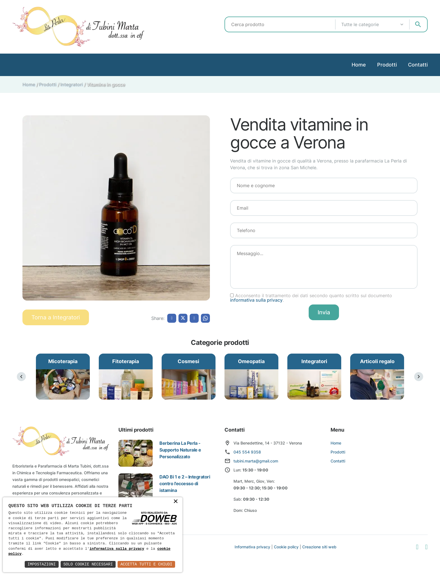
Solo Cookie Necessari (88, 564)
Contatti (418, 65)
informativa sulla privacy (256, 300)
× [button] (175, 501)
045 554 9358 (247, 452)
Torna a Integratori (55, 317)
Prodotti (387, 65)
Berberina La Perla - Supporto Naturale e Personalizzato (180, 449)
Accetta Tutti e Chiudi (146, 564)
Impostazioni (41, 564)
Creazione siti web (319, 546)
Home (359, 65)
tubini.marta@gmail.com (255, 461)
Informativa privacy (252, 546)
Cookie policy (286, 546)
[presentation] (21, 376)
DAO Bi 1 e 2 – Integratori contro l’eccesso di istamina (184, 483)
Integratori (71, 84)
